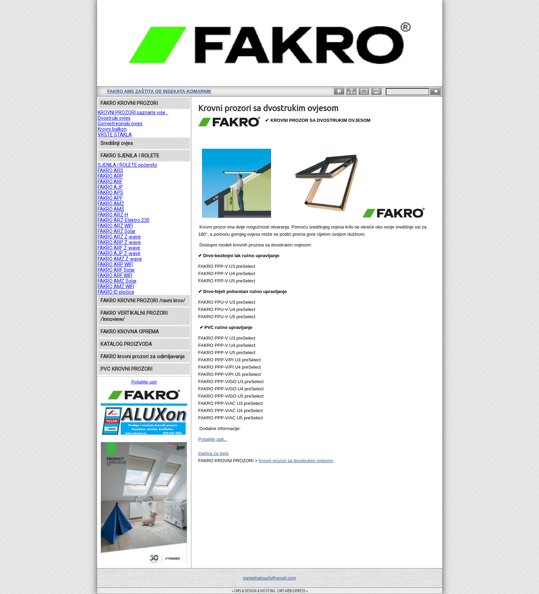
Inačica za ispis (213, 453)
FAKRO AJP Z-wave (119, 253)
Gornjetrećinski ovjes (120, 123)
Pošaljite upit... (213, 439)
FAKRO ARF (110, 181)
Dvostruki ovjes (114, 118)
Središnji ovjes (116, 143)
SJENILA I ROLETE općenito (127, 165)
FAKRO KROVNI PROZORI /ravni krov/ (142, 301)
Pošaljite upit (144, 381)
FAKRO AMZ (111, 203)
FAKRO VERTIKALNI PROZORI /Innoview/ (133, 316)
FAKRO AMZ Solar (117, 281)
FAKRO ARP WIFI (115, 264)
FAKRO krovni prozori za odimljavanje (142, 356)
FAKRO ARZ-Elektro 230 (124, 220)
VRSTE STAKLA (115, 134)
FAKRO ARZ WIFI (115, 225)
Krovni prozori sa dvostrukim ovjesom (296, 460)
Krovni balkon (112, 129)
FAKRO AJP (110, 187)
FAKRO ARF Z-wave (119, 248)
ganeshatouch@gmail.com (269, 578)
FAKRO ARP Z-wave (119, 242)
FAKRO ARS (110, 170)
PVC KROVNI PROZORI (126, 369)
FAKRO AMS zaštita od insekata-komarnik (159, 91)
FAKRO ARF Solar (116, 270)
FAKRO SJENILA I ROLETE (129, 156)
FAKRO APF (110, 198)
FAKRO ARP (110, 176)
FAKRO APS (110, 192)
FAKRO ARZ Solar (117, 231)
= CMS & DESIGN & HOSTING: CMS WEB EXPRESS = (270, 590)
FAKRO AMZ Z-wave (120, 259)
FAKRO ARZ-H (113, 214)
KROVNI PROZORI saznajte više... (133, 112)
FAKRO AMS (111, 209)
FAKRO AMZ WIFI (116, 286)
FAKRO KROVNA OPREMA (129, 332)
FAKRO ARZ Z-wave (119, 237)
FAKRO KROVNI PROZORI (129, 103)
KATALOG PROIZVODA (126, 344)
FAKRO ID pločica (116, 292)
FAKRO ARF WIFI (115, 275)
